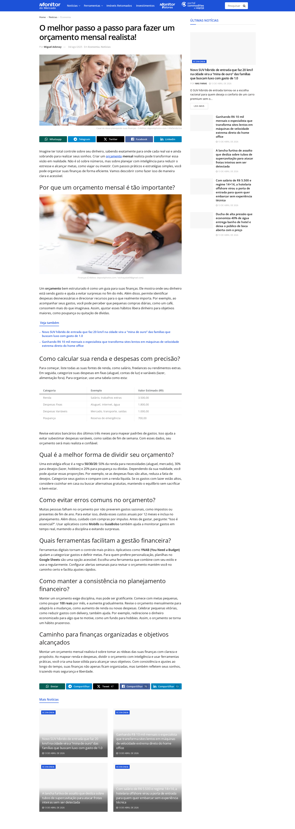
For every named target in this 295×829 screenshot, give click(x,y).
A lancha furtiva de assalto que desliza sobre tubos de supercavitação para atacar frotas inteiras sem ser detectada (73, 800)
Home (42, 17)
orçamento (114, 157)
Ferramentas (92, 5)
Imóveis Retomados (119, 5)
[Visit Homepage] (49, 6)
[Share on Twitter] (110, 139)
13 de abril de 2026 (53, 755)
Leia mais (201, 106)
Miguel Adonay (53, 46)
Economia (65, 17)
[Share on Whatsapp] (53, 139)
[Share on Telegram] (82, 139)
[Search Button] (244, 5)
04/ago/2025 (75, 46)
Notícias (72, 5)
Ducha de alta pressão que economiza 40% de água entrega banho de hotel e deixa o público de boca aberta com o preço (234, 223)
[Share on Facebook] (139, 139)
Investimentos (145, 5)
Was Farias (201, 83)
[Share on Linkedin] (168, 139)
